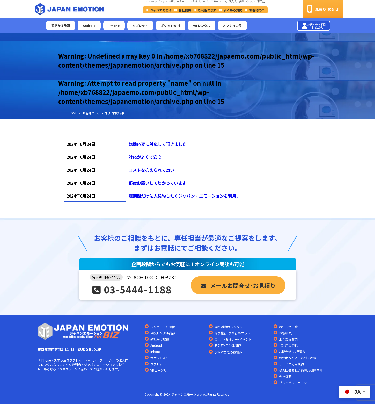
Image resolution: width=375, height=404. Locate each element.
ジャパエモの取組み (228, 352)
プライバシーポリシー (294, 382)
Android (89, 25)
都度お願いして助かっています (157, 183)
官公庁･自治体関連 (228, 345)
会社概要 (185, 10)
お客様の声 (257, 10)
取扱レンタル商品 (162, 333)
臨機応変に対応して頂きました (158, 144)
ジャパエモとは (161, 10)
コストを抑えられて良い (151, 170)
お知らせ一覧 (288, 326)
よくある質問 (233, 10)
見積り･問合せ (323, 9)
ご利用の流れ (207, 10)
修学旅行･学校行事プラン (232, 333)
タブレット (140, 25)
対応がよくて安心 (145, 157)
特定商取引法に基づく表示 (297, 358)
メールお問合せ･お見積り (238, 285)
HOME (73, 113)
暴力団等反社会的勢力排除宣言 (300, 370)
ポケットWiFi (170, 25)
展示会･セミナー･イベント (233, 339)
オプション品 (232, 25)
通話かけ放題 (60, 25)
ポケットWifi (159, 358)
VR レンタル (201, 25)
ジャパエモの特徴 (162, 326)
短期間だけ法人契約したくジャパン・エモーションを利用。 (184, 196)
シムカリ (314, 26)
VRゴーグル (158, 370)
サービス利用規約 (291, 364)
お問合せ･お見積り (292, 351)
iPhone (114, 25)
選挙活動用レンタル (228, 326)
